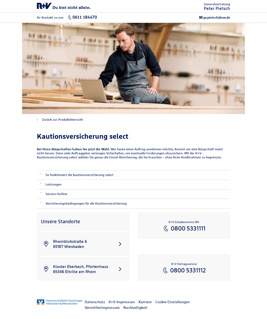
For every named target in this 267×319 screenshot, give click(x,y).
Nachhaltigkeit (135, 307)
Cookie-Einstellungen (172, 302)
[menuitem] (97, 302)
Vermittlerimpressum (102, 307)
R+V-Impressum (122, 302)
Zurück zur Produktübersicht (60, 120)
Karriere (145, 302)
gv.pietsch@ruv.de (214, 17)
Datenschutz (95, 302)
